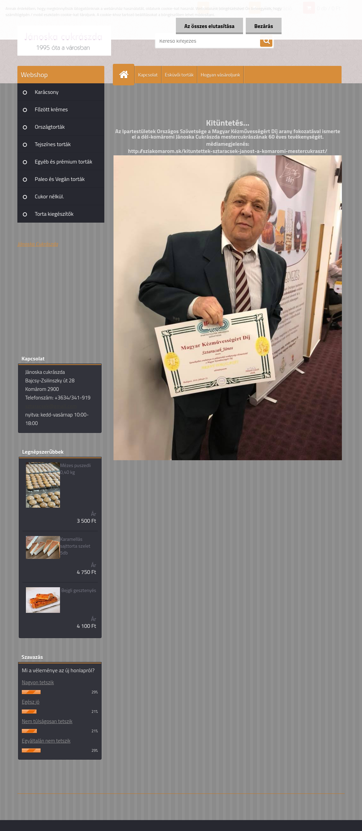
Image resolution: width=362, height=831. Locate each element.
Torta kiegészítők (54, 214)
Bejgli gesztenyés (78, 590)
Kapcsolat (148, 74)
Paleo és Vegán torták (60, 179)
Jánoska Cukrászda (37, 244)
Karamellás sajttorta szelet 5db (75, 546)
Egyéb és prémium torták (63, 161)
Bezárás (263, 26)
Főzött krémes (51, 109)
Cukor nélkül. (49, 196)
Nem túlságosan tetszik (47, 721)
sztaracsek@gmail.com (51, 406)
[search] (266, 40)
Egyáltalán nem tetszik (46, 741)
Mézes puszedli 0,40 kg (75, 469)
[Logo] (64, 41)
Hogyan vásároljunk (220, 74)
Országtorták (50, 127)
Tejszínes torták (53, 144)
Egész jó (31, 702)
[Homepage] (126, 74)
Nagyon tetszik (38, 682)
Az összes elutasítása (209, 26)
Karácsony (47, 92)
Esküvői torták (179, 74)
